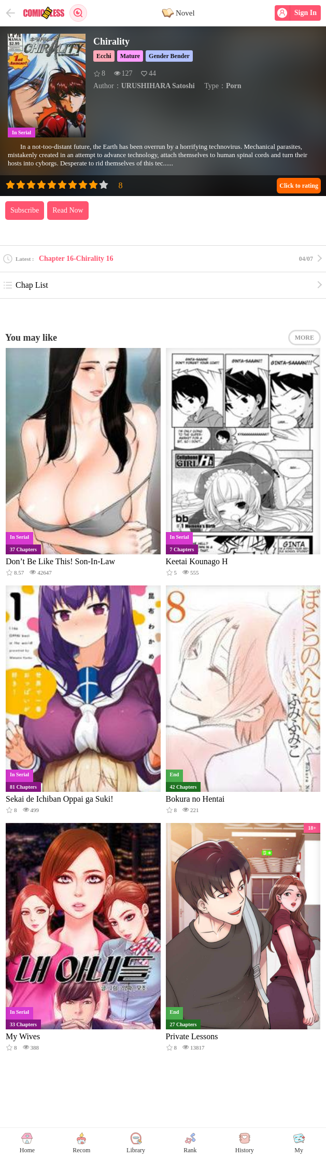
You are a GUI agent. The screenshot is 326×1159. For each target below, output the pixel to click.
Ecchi (103, 56)
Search (78, 13)
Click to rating (298, 185)
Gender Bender (169, 56)
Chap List (25, 285)
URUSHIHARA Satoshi (158, 86)
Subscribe (24, 210)
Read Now (67, 210)
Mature (130, 56)
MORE (304, 337)
